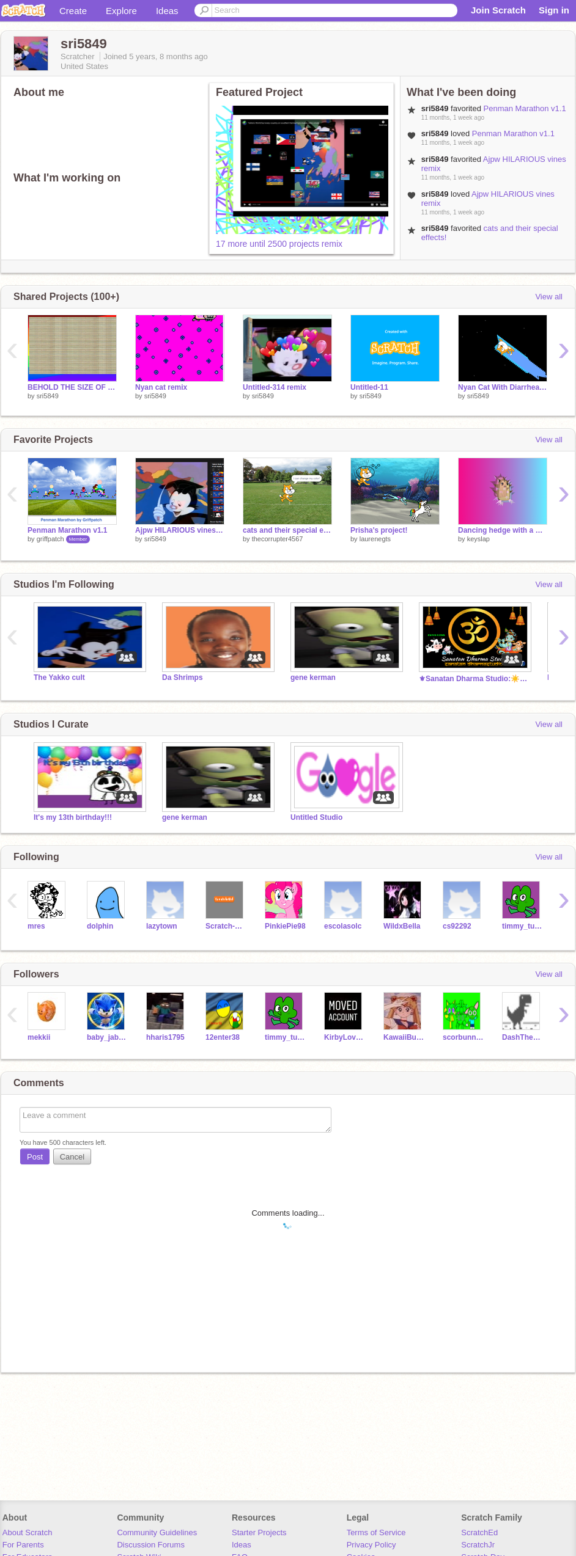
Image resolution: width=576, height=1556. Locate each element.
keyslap (478, 538)
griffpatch (50, 538)
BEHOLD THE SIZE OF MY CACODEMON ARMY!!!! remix (72, 387)
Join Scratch (498, 10)
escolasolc (342, 926)
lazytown (161, 926)
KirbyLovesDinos (344, 1037)
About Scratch (27, 1532)
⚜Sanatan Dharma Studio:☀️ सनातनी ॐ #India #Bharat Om (474, 678)
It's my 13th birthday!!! (73, 817)
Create (73, 10)
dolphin (100, 926)
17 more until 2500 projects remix (279, 244)
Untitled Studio (316, 817)
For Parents (23, 1544)
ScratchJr (478, 1544)
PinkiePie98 (285, 926)
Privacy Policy (371, 1544)
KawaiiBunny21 (403, 1037)
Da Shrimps (182, 677)
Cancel (72, 1156)
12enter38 (222, 1037)
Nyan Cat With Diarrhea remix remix (502, 387)
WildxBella (402, 926)
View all (549, 296)
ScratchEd (479, 1532)
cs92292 (457, 926)
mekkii (39, 1037)
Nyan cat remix (161, 387)
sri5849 (48, 396)
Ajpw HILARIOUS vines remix (179, 530)
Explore (121, 10)
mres (36, 926)
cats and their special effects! (287, 530)
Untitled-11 (369, 387)
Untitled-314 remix (274, 387)
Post (35, 1156)
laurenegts (375, 538)
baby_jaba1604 (107, 1037)
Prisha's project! (378, 530)
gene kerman (313, 677)
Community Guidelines (157, 1532)
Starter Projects (259, 1532)
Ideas (167, 10)
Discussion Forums (151, 1544)
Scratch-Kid (225, 926)
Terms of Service (376, 1532)
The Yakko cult (59, 677)
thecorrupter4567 (277, 538)
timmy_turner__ (522, 926)
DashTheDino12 (522, 1037)
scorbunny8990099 (463, 1037)
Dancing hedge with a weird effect (502, 530)
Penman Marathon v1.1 (525, 108)
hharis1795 (165, 1037)
